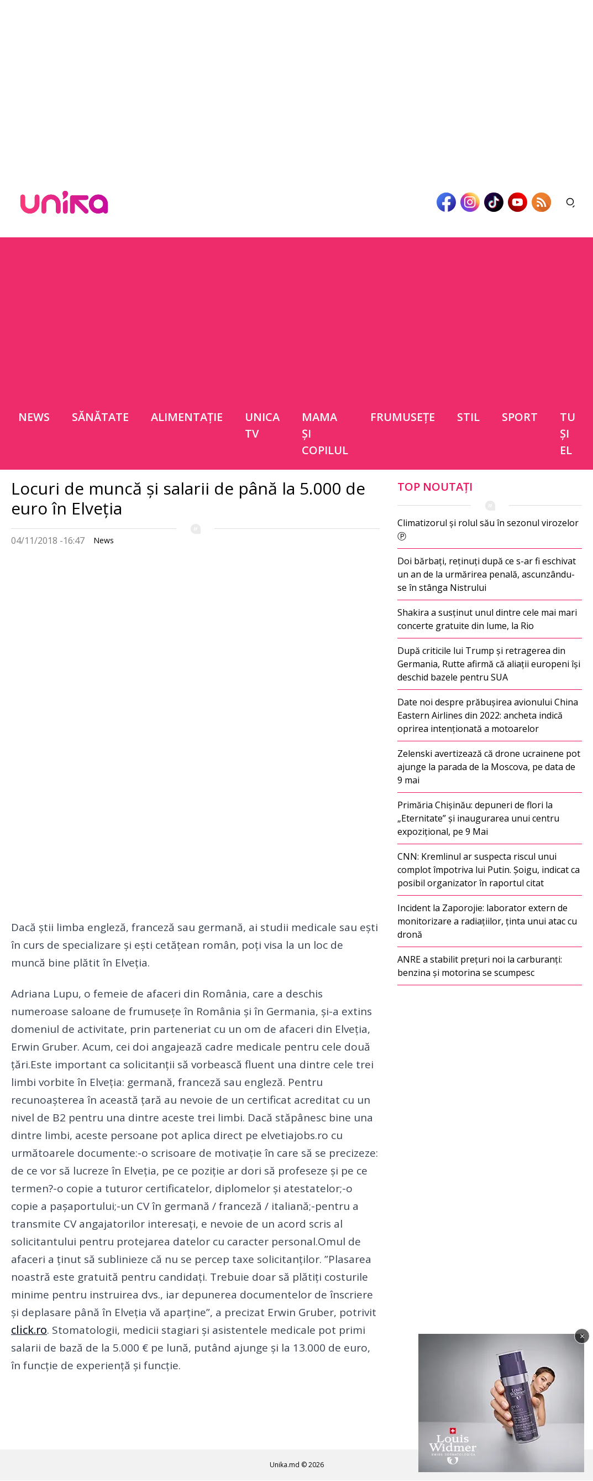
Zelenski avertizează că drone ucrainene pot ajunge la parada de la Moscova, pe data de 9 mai (488, 766)
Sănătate (100, 416)
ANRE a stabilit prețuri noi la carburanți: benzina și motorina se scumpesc (479, 966)
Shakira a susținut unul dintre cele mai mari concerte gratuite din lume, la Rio (487, 619)
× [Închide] (582, 1336)
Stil (468, 416)
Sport (520, 416)
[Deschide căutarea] (571, 202)
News (34, 416)
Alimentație (187, 416)
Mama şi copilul (325, 433)
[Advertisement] (296, 86)
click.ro (29, 1330)
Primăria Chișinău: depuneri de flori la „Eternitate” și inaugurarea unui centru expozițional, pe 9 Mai (478, 818)
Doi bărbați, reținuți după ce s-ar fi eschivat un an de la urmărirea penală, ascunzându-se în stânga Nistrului (486, 574)
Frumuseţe (402, 416)
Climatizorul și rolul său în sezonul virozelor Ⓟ (488, 529)
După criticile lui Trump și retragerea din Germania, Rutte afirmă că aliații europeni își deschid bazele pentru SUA (488, 664)
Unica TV (262, 425)
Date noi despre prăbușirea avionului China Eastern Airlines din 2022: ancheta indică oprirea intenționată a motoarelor (487, 715)
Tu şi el (567, 433)
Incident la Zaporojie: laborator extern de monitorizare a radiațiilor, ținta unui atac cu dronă (487, 921)
